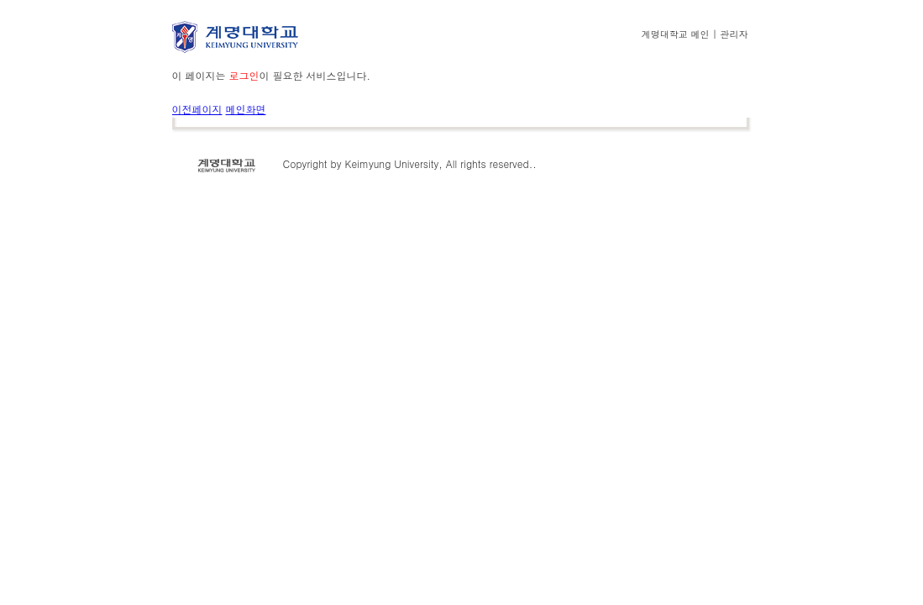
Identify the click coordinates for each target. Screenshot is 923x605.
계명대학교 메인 (676, 33)
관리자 (732, 33)
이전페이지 (197, 109)
